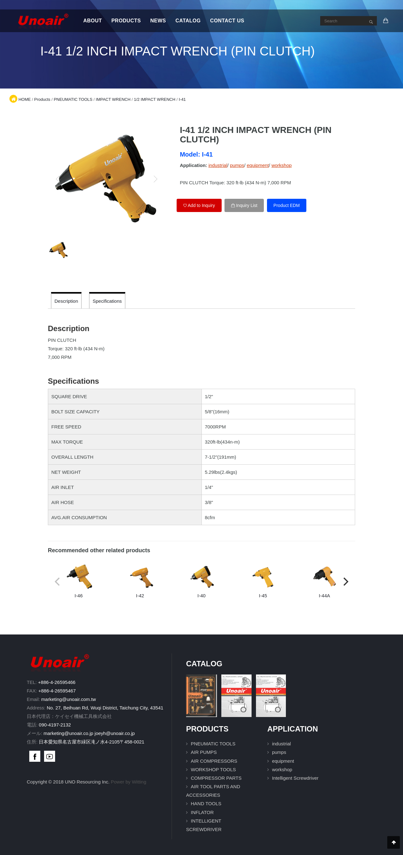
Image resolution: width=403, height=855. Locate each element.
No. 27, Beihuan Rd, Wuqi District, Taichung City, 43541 (105, 707)
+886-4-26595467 (57, 690)
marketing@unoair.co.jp (68, 733)
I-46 (79, 580)
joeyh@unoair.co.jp (114, 733)
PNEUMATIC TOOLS (73, 99)
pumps (237, 165)
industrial (217, 165)
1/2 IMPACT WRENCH (154, 99)
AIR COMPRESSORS (214, 761)
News (158, 20)
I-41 (182, 99)
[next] (155, 179)
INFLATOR (202, 812)
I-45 (263, 580)
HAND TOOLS (206, 803)
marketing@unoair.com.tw (68, 699)
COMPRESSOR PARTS (216, 778)
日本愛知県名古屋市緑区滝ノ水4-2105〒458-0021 (91, 741)
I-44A (324, 580)
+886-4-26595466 (57, 682)
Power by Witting (128, 781)
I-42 (140, 580)
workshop (281, 165)
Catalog (188, 20)
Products (126, 20)
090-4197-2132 (55, 724)
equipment (258, 165)
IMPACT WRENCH (113, 99)
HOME (25, 99)
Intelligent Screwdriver (295, 778)
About (92, 20)
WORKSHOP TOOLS (213, 769)
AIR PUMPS (204, 752)
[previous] (58, 179)
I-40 (201, 580)
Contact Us (227, 20)
